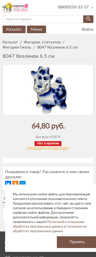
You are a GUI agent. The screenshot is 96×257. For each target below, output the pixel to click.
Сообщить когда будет (48, 148)
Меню (36, 29)
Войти (84, 29)
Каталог (14, 29)
